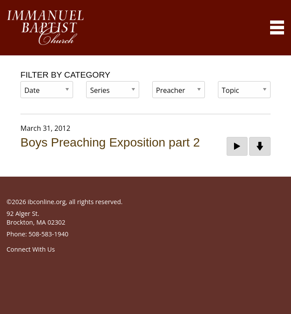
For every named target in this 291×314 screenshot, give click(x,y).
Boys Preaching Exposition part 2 (110, 142)
